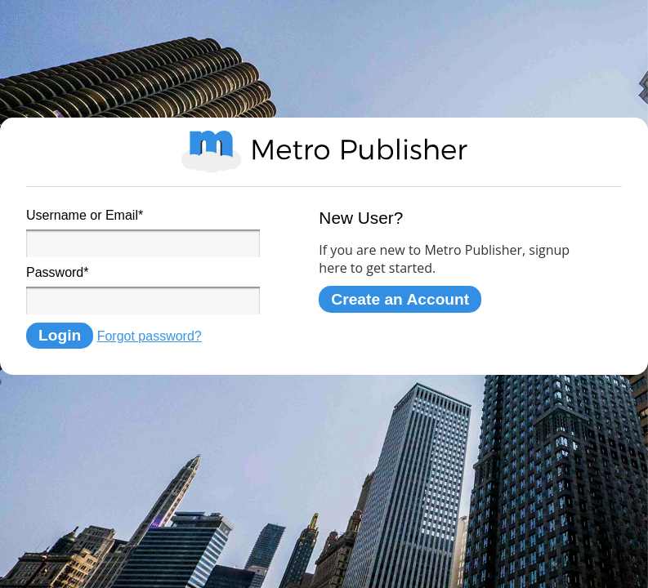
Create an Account (400, 299)
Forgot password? (149, 336)
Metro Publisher (324, 152)
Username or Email (84, 215)
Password (57, 272)
